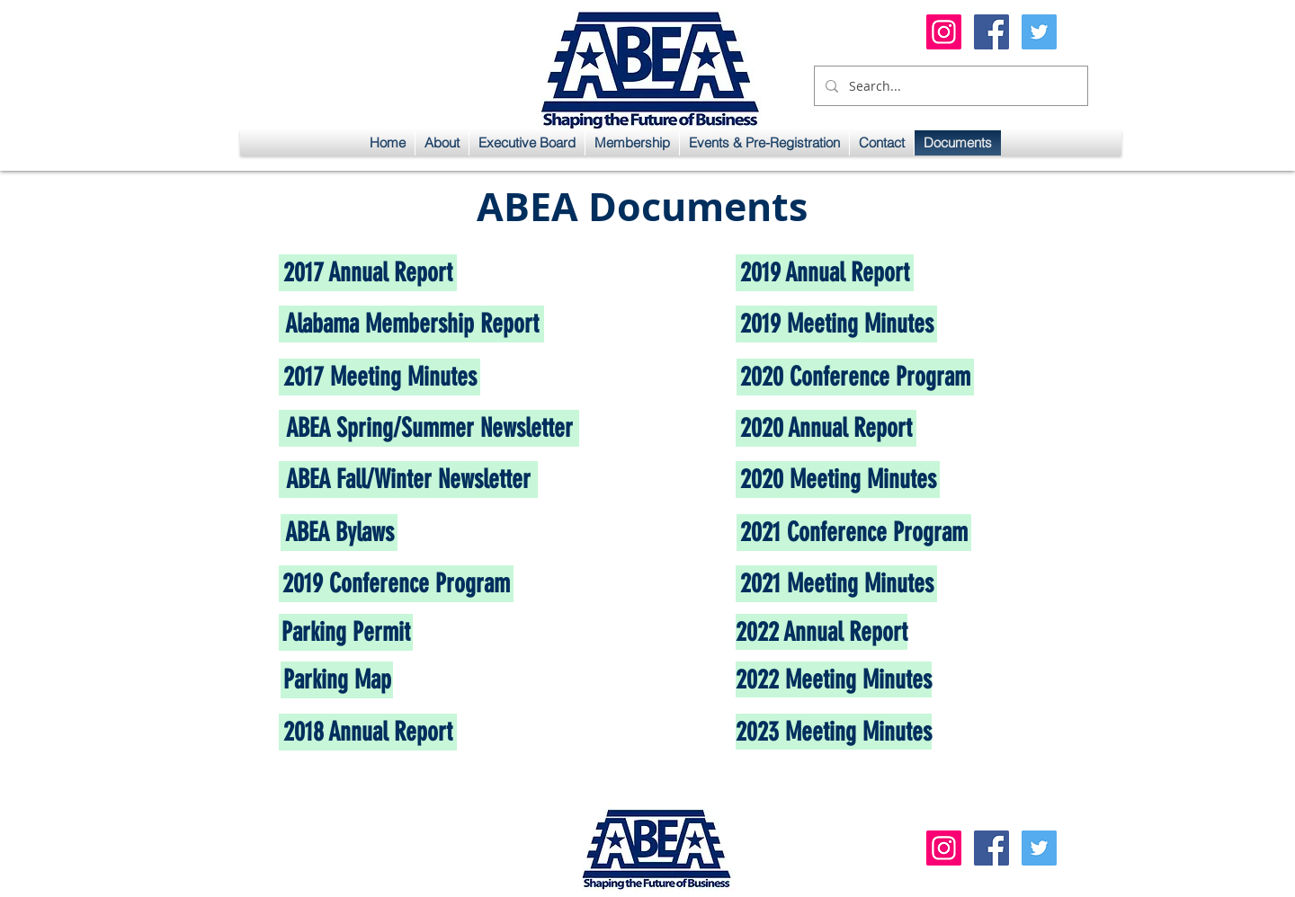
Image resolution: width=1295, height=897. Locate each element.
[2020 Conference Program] (855, 377)
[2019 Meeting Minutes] (836, 324)
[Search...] (949, 86)
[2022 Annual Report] (821, 632)
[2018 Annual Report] (368, 732)
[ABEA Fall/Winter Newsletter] (408, 479)
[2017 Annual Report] (368, 272)
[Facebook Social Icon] (991, 31)
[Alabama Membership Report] (411, 324)
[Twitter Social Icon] (1039, 31)
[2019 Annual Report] (825, 272)
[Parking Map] (337, 680)
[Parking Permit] (346, 632)
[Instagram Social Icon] (943, 31)
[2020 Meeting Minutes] (838, 479)
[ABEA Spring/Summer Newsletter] (429, 428)
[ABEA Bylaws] (339, 532)
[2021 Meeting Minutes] (836, 583)
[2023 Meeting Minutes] (834, 732)
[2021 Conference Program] (854, 532)
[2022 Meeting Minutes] (834, 679)
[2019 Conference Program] (396, 583)
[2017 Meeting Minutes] (379, 377)
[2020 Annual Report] (826, 428)
